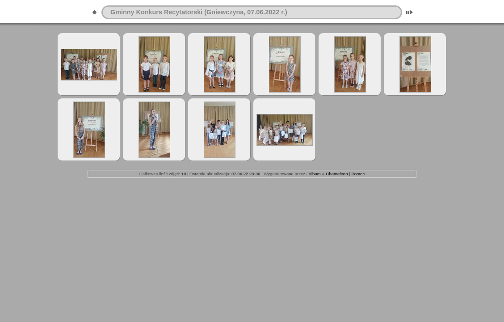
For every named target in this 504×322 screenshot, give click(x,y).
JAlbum (314, 173)
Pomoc (358, 173)
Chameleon (337, 173)
